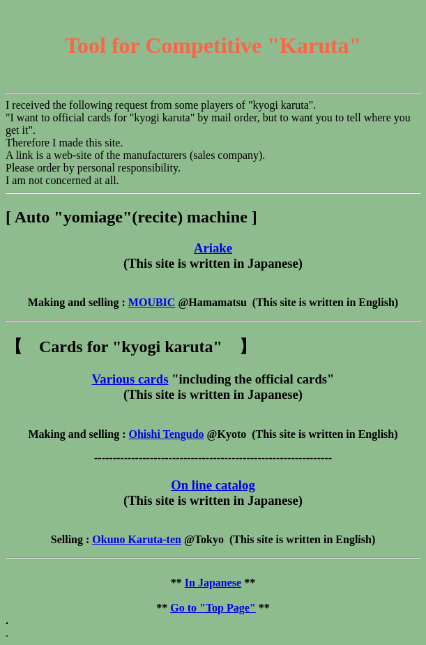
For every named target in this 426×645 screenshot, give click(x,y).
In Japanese (213, 583)
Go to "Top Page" (213, 608)
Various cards (130, 379)
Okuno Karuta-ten (136, 539)
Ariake (213, 248)
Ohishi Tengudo (166, 434)
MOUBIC (152, 302)
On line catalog (213, 485)
